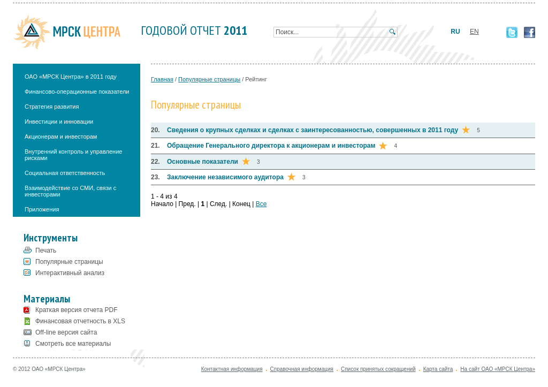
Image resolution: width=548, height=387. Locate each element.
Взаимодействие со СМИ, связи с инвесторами (70, 191)
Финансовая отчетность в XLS (80, 321)
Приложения (42, 209)
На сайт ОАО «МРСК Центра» (497, 369)
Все (261, 204)
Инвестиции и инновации (59, 121)
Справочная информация (301, 369)
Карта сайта (438, 369)
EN (474, 31)
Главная (162, 79)
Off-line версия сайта (66, 332)
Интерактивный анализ (69, 273)
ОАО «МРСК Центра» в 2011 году (71, 76)
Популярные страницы (69, 261)
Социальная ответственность (65, 173)
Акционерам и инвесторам (61, 136)
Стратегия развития (52, 106)
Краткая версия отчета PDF (76, 310)
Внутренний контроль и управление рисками (73, 154)
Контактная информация (232, 369)
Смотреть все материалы (73, 343)
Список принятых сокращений (378, 369)
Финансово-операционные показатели (77, 91)
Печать (45, 250)
